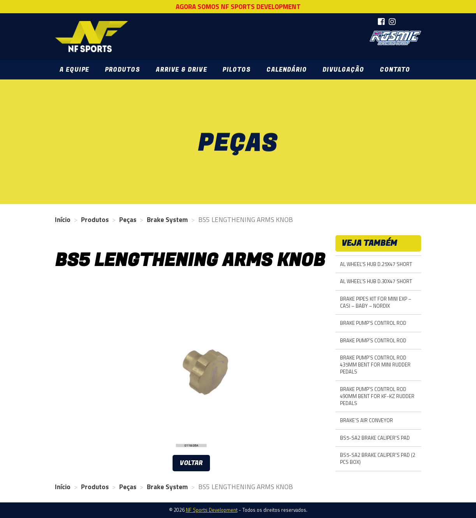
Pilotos (236, 69)
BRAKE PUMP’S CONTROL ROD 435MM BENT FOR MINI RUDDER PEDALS (375, 364)
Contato (395, 69)
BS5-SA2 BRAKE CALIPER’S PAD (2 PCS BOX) (377, 458)
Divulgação (343, 69)
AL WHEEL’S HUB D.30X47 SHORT (376, 281)
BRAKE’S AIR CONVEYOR (366, 420)
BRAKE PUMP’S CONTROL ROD (373, 323)
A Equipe (74, 69)
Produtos (122, 69)
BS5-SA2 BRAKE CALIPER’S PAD (375, 438)
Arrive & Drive (181, 69)
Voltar (191, 463)
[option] (191, 366)
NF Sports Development (92, 36)
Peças (127, 220)
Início (63, 220)
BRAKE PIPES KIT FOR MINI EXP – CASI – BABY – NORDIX (375, 302)
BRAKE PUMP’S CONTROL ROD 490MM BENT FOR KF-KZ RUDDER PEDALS (377, 396)
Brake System (167, 220)
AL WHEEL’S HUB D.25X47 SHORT (376, 264)
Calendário (286, 69)
